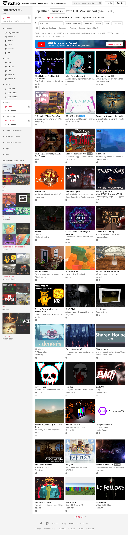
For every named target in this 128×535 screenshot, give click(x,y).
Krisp (98, 199)
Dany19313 (70, 392)
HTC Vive (10, 121)
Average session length (12, 131)
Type (5, 149)
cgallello (38, 508)
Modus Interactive (42, 237)
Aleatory (39, 349)
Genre (6, 103)
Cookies (91, 528)
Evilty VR (100, 387)
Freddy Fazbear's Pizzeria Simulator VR (46, 310)
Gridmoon (100, 153)
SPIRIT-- (38, 231)
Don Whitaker (101, 81)
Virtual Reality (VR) (73, 23)
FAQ (64, 523)
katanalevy (39, 355)
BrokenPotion (7, 339)
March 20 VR (8, 276)
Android (9, 49)
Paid (8, 71)
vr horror (6, 336)
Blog (71, 523)
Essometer (70, 508)
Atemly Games (40, 277)
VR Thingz (7, 217)
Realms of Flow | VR (105, 464)
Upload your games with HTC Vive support (103, 33)
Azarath (68, 355)
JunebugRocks (101, 312)
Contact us (83, 523)
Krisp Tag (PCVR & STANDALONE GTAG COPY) (109, 192)
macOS (9, 41)
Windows (10, 37)
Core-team (39, 470)
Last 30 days (11, 97)
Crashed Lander (103, 76)
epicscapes (100, 470)
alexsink (99, 277)
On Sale (9, 67)
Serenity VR (40, 191)
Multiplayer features (11, 137)
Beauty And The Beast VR (107, 271)
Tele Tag (69, 387)
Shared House (102, 349)
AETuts (68, 277)
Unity (107, 23)
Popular (49, 17)
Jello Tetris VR (72, 271)
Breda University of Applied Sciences (80, 197)
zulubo (37, 432)
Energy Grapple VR (74, 349)
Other (8, 107)
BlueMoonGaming (9, 279)
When (6, 84)
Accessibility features (11, 143)
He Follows (101, 502)
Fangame (62, 28)
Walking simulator (49, 28)
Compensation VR (104, 424)
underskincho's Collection (14, 246)
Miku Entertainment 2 (75, 76)
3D (37, 28)
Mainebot (6, 220)
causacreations (102, 237)
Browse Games (29, 3)
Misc (5, 155)
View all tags (92, 28)
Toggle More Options (16, 111)
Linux (8, 45)
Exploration (117, 23)
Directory (62, 528)
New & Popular (62, 17)
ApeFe (4, 190)
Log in (109, 3)
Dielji (37, 159)
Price (5, 58)
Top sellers (75, 17)
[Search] (100, 3)
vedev (68, 239)
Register (120, 3)
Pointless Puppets (43, 502)
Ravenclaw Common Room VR (109, 116)
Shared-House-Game (104, 355)
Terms (72, 528)
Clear (20, 10)
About (55, 523)
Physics (73, 28)
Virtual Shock (41, 387)
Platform (7, 28)
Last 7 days (10, 93)
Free (8, 63)
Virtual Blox (71, 502)
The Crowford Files (43, 464)
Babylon (69, 464)
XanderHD (70, 430)
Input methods (9, 117)
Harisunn (99, 508)
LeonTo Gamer (101, 430)
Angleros (5, 309)
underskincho (7, 249)
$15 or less (10, 79)
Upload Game (58, 3)
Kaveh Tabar (39, 197)
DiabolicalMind (102, 392)
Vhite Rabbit (70, 159)
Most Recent (98, 17)
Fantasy (82, 28)
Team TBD (39, 392)
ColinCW (99, 122)
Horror (98, 23)
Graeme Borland (102, 159)
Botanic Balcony (42, 271)
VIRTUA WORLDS (73, 122)
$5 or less (10, 75)
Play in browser (12, 33)
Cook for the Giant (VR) (76, 153)
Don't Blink (71, 309)
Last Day (10, 89)
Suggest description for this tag (14, 21)
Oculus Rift (88, 23)
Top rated (86, 17)
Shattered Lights (73, 191)
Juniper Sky (39, 122)
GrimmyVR (70, 81)
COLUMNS (71, 116)
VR (3, 187)
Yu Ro (37, 84)
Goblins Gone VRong (105, 231)
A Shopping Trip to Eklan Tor (47, 116)
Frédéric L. (69, 470)
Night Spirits (101, 309)
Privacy (81, 528)
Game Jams (43, 3)
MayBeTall (69, 315)
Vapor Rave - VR (73, 424)
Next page (78, 516)
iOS (8, 53)
